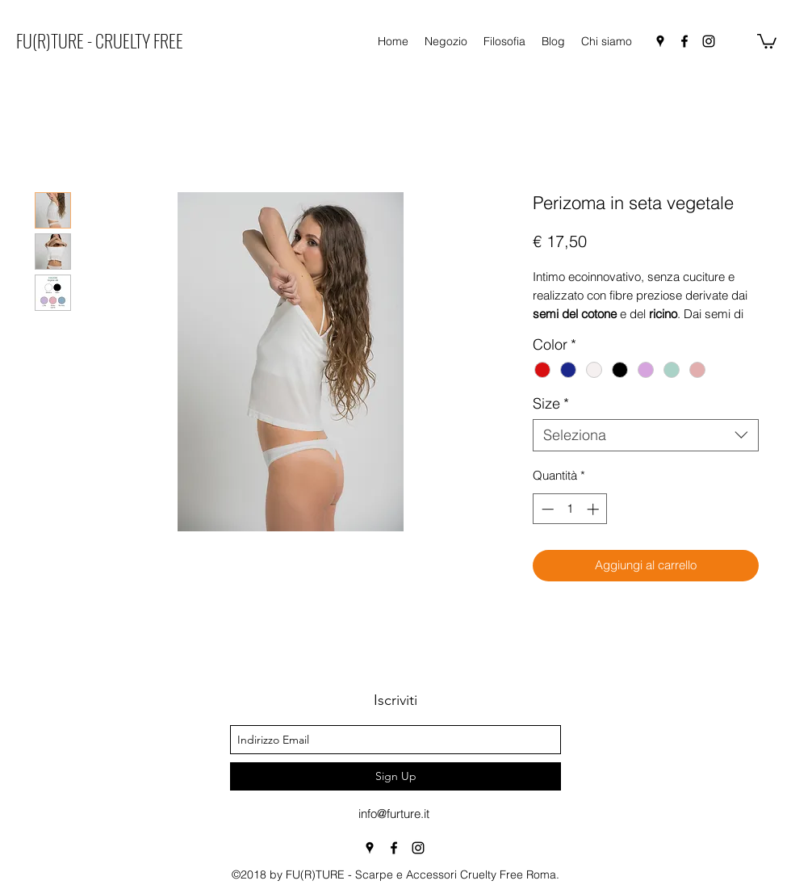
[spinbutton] (570, 509)
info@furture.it (393, 813)
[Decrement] (546, 509)
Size (551, 404)
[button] (766, 40)
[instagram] (709, 41)
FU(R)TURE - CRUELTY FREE (99, 40)
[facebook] (684, 41)
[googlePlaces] (660, 41)
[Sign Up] (395, 776)
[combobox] (646, 435)
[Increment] (594, 509)
